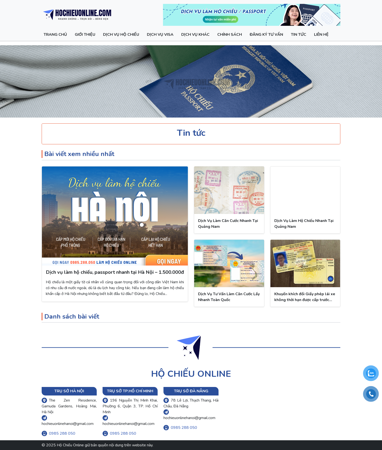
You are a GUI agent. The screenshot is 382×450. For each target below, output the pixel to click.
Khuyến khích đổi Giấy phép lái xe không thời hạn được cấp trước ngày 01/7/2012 (304, 299)
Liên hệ (321, 34)
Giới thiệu (85, 34)
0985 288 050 (62, 433)
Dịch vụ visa (160, 34)
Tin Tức (298, 34)
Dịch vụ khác (195, 34)
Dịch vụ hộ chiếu (121, 34)
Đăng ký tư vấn (266, 34)
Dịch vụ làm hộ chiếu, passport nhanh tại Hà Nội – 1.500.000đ (115, 272)
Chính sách (229, 34)
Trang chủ (55, 34)
